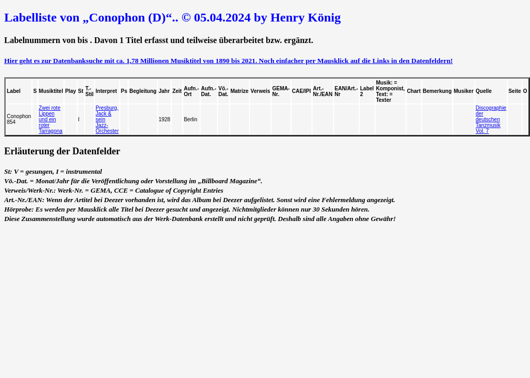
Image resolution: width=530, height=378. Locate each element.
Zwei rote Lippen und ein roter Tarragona (51, 119)
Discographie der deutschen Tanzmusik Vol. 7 (491, 119)
